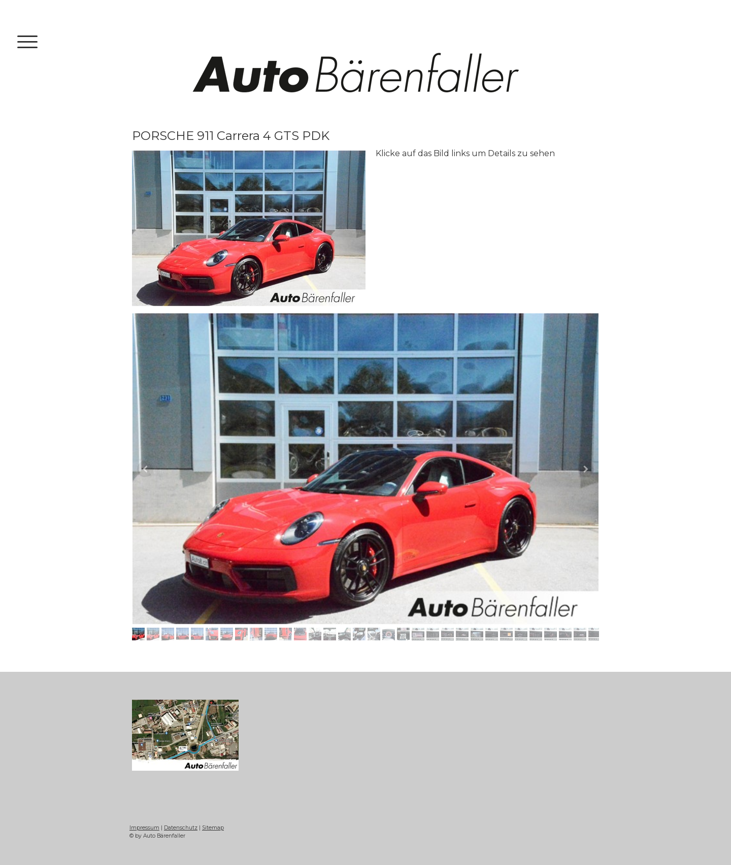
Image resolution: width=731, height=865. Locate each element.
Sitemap (213, 827)
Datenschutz (180, 827)
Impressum (144, 827)
